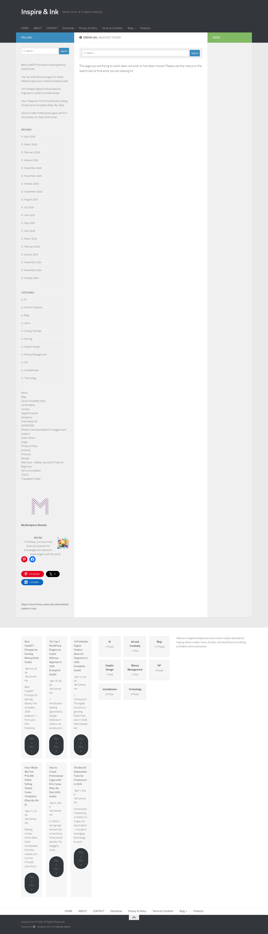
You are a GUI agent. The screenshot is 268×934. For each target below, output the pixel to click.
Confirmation (28, 405)
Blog (130, 28)
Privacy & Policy (88, 28)
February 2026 (32, 152)
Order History (28, 437)
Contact (25, 409)
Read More (31, 745)
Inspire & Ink (40, 12)
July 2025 (29, 207)
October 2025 (31, 183)
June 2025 (29, 215)
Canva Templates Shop (33, 401)
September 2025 (33, 191)
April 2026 (29, 136)
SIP (26, 362)
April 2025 (29, 230)
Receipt (25, 458)
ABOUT (37, 28)
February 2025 (32, 246)
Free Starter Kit (29, 421)
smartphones (31, 370)
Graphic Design (32, 346)
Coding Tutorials (32, 331)
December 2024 (33, 262)
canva (27, 323)
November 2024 (33, 270)
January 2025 (31, 254)
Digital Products (29, 413)
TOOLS (25, 474)
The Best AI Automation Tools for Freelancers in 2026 (80, 776)
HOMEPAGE (27, 425)
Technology (30, 378)
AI (25, 299)
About (24, 392)
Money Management (35, 354)
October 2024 (31, 278)
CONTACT (52, 28)
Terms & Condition (112, 28)
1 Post (135, 646)
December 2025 (33, 168)
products (26, 450)
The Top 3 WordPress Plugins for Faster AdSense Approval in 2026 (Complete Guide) (55, 658)
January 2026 (31, 160)
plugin (24, 442)
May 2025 (29, 223)
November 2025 (33, 175)
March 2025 (30, 238)
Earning (28, 338)
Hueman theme (62, 926)
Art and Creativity (33, 307)
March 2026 (30, 144)
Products (145, 28)
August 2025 (31, 199)
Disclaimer (68, 28)
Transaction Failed (30, 478)
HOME (25, 28)
